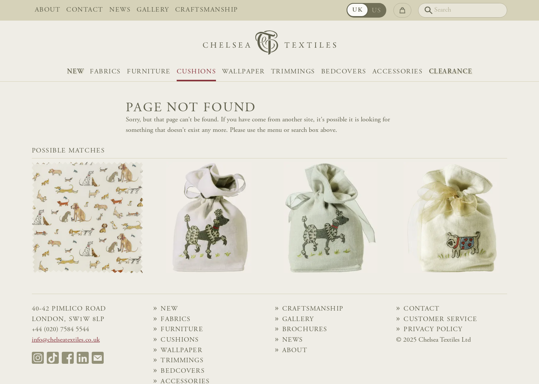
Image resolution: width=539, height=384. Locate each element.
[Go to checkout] (402, 10)
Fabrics (105, 72)
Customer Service (440, 319)
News (120, 10)
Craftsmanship (206, 10)
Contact (84, 10)
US (376, 10)
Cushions (196, 72)
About (48, 10)
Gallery (153, 10)
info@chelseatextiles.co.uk (66, 340)
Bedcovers (343, 72)
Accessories (397, 72)
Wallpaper (243, 72)
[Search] (462, 10)
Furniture (149, 72)
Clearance (450, 72)
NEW (75, 72)
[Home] (269, 44)
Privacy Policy (433, 329)
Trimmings (293, 72)
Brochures (304, 329)
